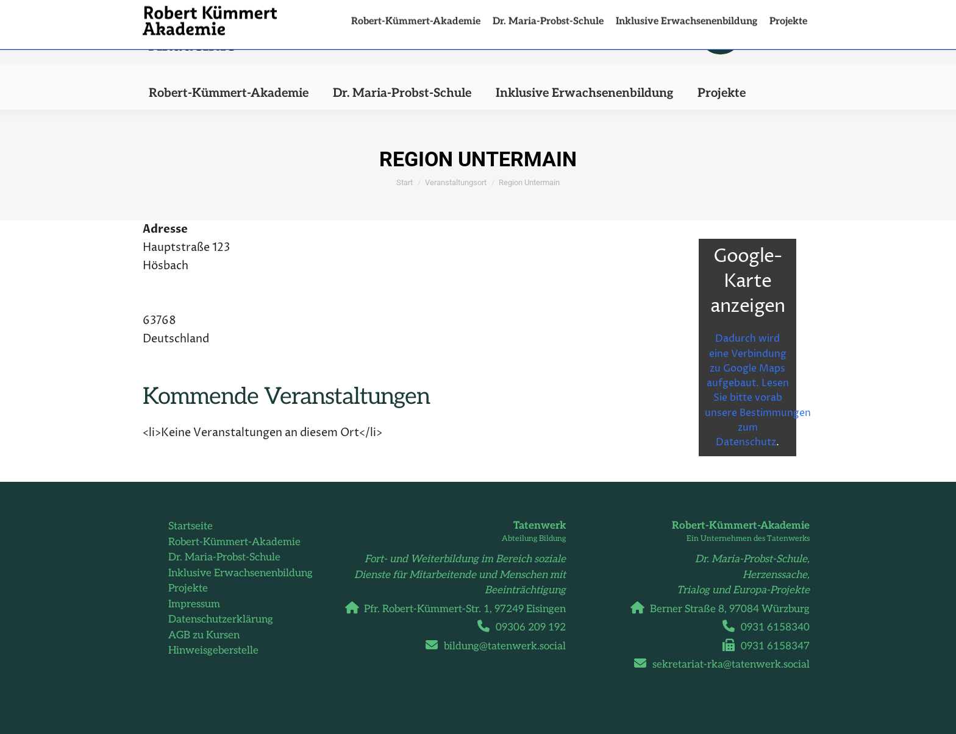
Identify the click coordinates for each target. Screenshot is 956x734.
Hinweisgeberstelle (213, 650)
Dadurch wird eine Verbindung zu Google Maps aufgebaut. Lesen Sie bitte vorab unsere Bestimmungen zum (758, 339)
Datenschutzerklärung (220, 619)
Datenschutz (746, 442)
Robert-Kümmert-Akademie (234, 542)
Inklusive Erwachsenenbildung (240, 573)
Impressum (194, 604)
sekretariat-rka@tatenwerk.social (726, 664)
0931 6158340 (771, 627)
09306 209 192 (526, 627)
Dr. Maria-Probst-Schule (224, 557)
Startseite (190, 526)
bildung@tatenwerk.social (500, 646)
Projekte (188, 588)
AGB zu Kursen (204, 635)
